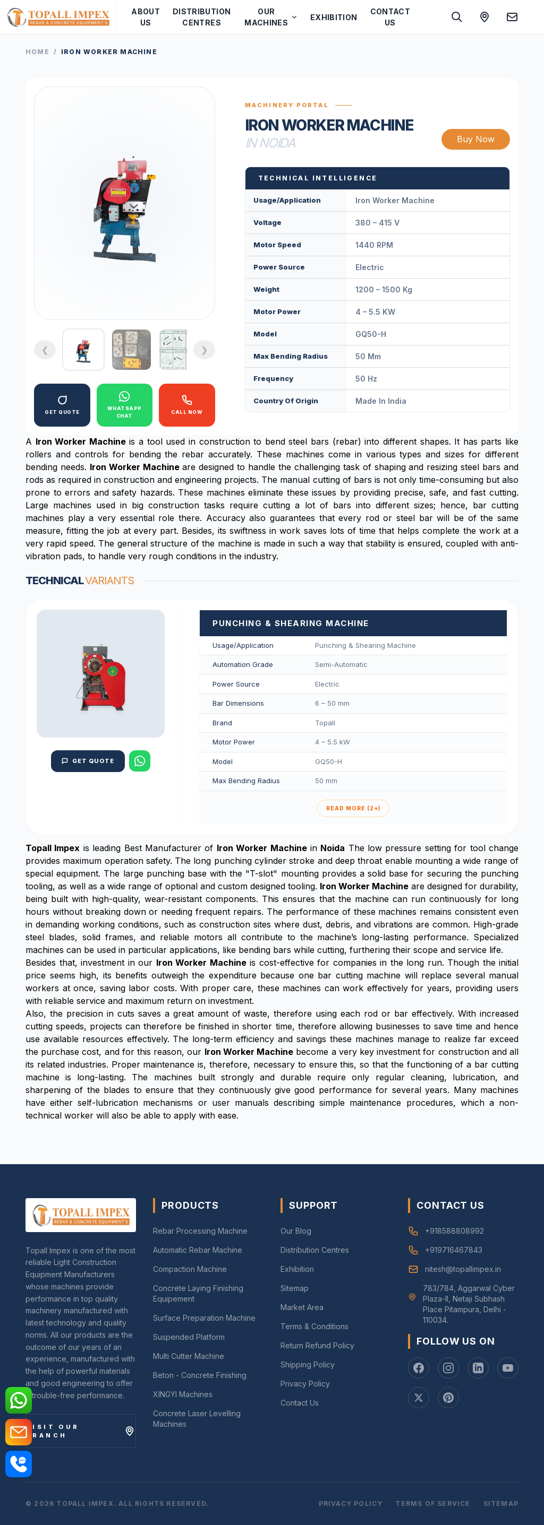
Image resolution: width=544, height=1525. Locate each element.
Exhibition (334, 17)
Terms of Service (432, 1503)
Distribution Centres (202, 17)
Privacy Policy (305, 1383)
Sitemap (294, 1288)
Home (37, 52)
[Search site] (456, 17)
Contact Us (390, 17)
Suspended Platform (189, 1336)
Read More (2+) (353, 808)
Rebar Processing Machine (200, 1230)
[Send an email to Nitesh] (512, 17)
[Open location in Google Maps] (484, 17)
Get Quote (88, 761)
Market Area (302, 1307)
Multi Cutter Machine (188, 1356)
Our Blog (295, 1230)
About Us (145, 17)
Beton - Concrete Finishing (199, 1375)
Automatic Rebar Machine (197, 1249)
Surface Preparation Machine (204, 1317)
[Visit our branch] (81, 1431)
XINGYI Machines (182, 1394)
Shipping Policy (307, 1364)
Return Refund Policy (317, 1345)
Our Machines (271, 17)
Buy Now (476, 139)
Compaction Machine (190, 1268)
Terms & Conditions (314, 1326)
